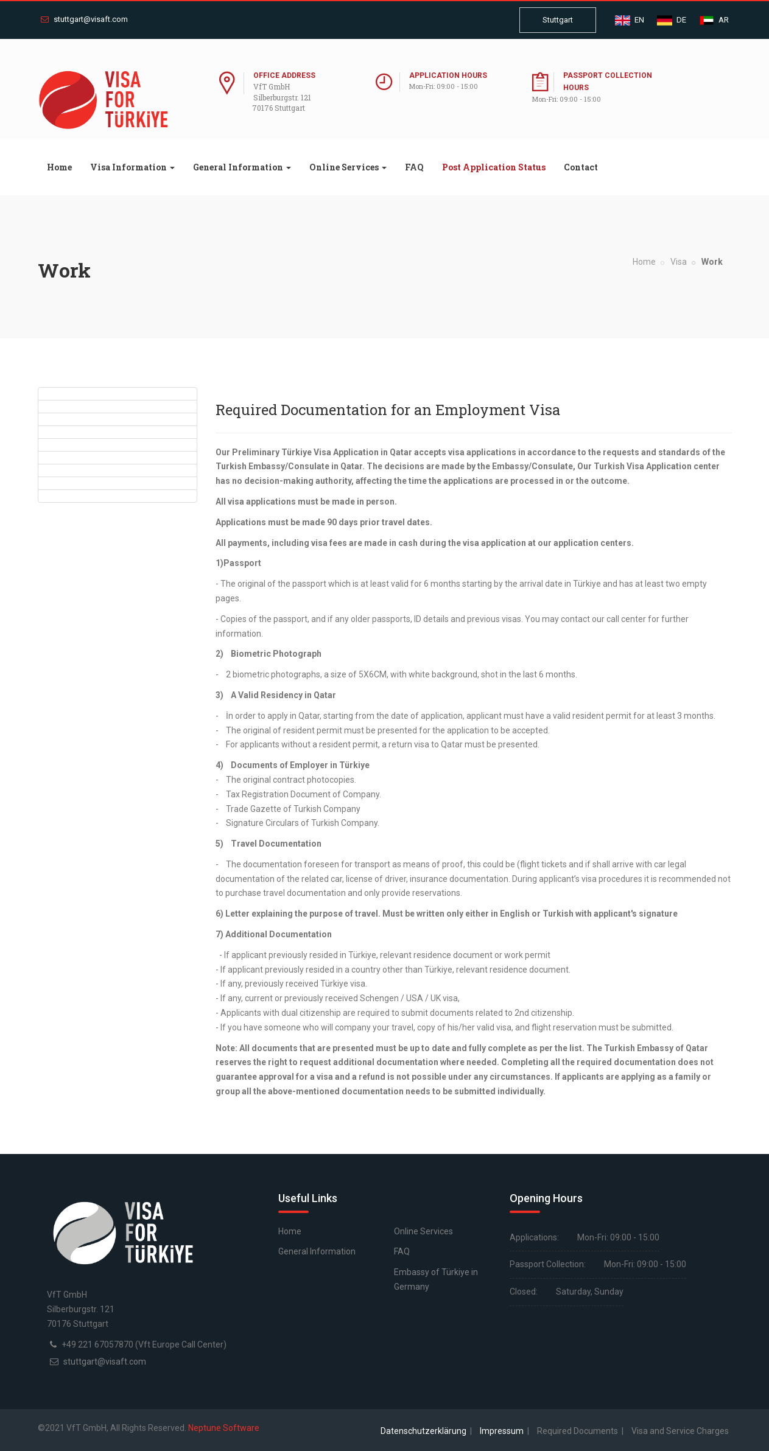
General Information (317, 1251)
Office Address (284, 75)
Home (64, 167)
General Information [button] (242, 167)
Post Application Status (494, 167)
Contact (581, 167)
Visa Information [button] (132, 167)
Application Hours (448, 75)
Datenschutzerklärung (424, 1431)
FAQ (414, 167)
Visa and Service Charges (680, 1431)
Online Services (423, 1231)
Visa (678, 262)
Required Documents (578, 1431)
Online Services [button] (348, 167)
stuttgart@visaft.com (84, 19)
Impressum (502, 1431)
